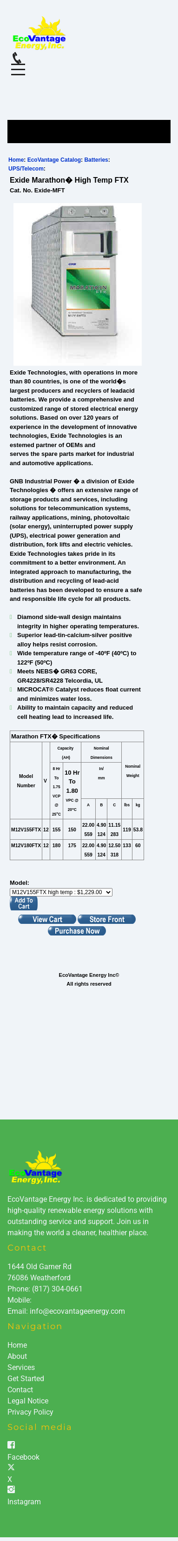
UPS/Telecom (26, 168)
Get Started (25, 1378)
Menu (18, 64)
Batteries (96, 160)
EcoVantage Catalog (54, 160)
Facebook (23, 1457)
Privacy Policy (30, 1412)
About (17, 1356)
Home (16, 160)
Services (21, 1367)
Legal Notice (27, 1400)
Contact (20, 1389)
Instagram (24, 1501)
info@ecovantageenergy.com (77, 1311)
